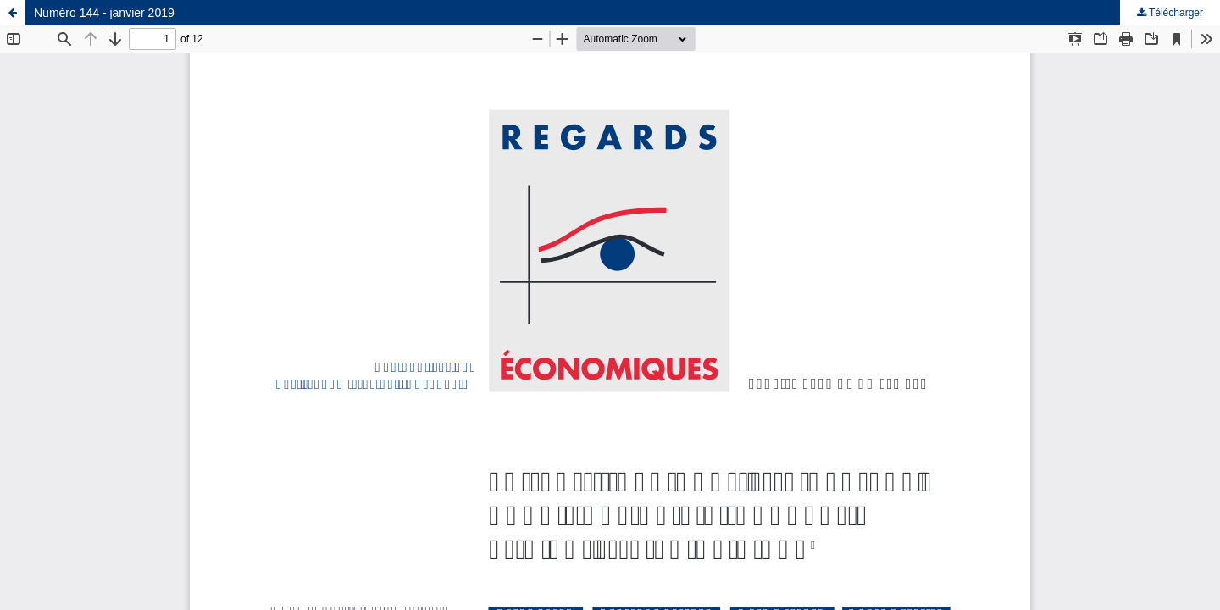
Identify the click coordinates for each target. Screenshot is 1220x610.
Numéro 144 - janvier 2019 (104, 12)
